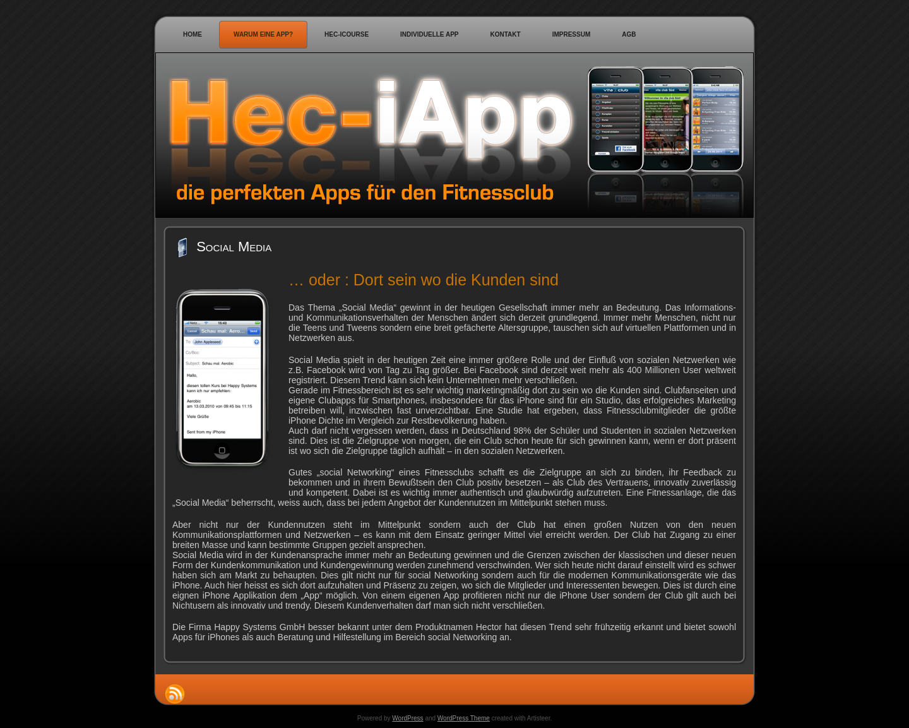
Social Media (233, 246)
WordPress (407, 718)
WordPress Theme (463, 718)
